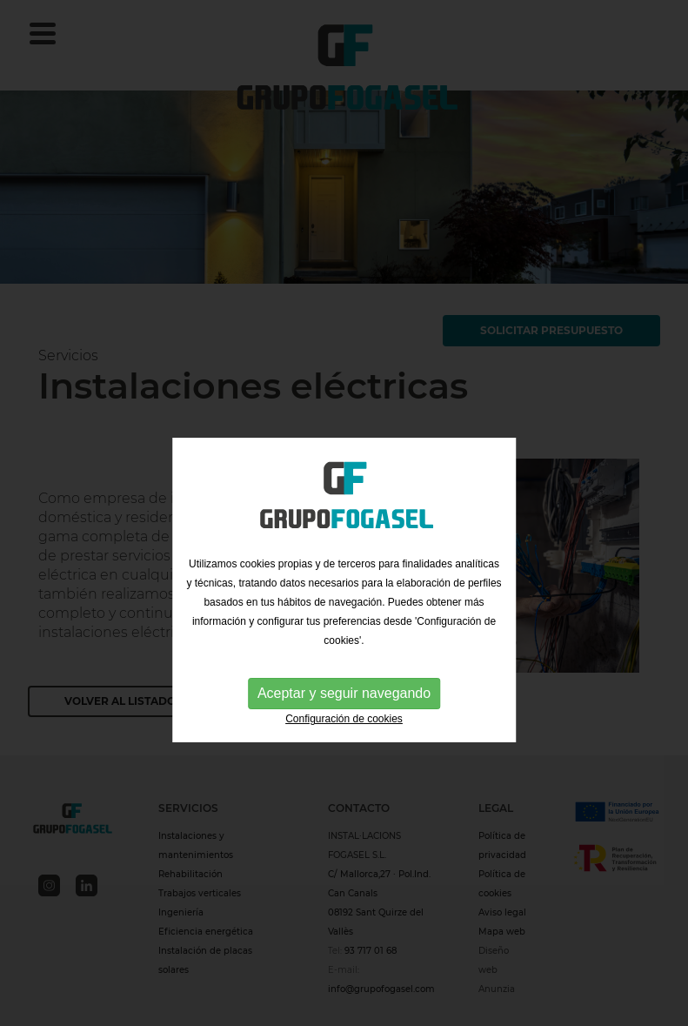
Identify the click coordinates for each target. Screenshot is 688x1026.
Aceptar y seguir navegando (344, 713)
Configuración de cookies (344, 739)
